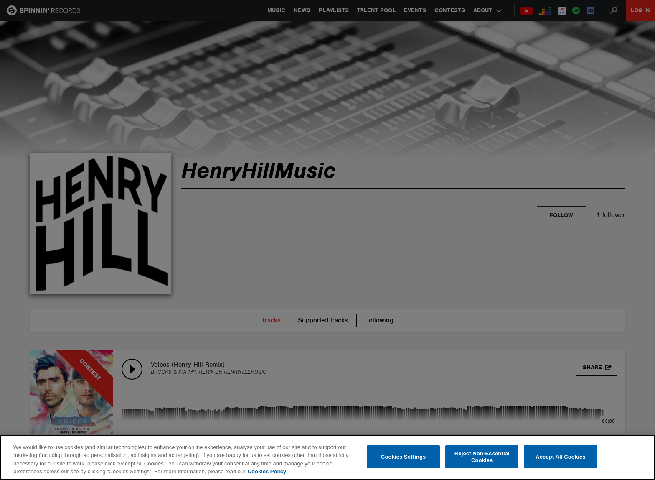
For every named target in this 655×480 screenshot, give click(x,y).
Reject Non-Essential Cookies (482, 456)
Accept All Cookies (561, 457)
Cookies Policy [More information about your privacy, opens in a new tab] (267, 471)
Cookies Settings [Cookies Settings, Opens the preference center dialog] (403, 457)
